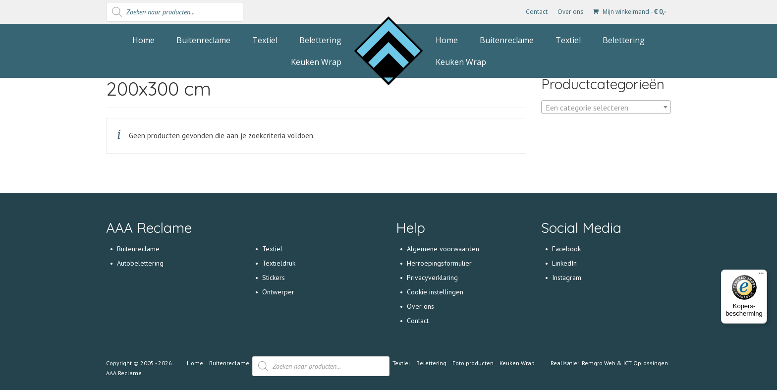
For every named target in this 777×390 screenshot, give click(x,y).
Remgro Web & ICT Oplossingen (625, 363)
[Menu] (761, 275)
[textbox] (606, 107)
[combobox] (606, 107)
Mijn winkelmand (629, 11)
